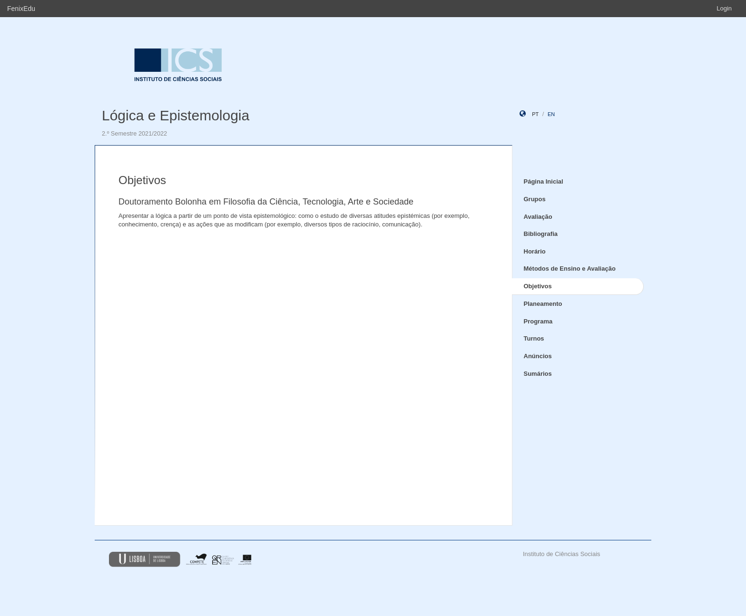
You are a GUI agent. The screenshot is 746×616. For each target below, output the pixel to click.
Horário (535, 251)
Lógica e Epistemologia (175, 115)
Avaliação (538, 216)
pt (535, 114)
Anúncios (538, 356)
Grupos (535, 199)
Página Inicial (543, 181)
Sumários (538, 373)
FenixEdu (21, 8)
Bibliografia (541, 233)
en (551, 114)
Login (724, 8)
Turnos (534, 338)
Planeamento (543, 303)
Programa (538, 321)
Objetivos (538, 286)
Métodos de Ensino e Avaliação (570, 268)
